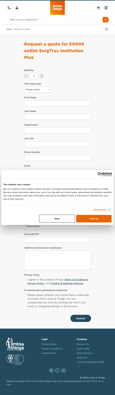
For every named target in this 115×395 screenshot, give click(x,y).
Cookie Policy (49, 353)
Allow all (94, 218)
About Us (82, 357)
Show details (100, 210)
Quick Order (83, 348)
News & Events (85, 353)
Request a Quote (22, 29)
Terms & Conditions (76, 279)
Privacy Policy (35, 283)
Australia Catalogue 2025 (90, 362)
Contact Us (83, 344)
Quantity (29, 70)
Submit (80, 318)
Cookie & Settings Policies (67, 283)
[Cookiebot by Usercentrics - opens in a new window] (99, 174)
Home (9, 29)
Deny (57, 218)
